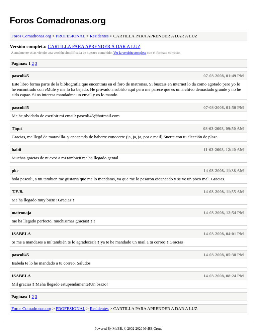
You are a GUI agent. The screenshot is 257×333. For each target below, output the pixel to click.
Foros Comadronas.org (58, 20)
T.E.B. (17, 191)
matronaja (21, 212)
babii (16, 149)
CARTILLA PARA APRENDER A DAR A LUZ (94, 46)
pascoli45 (20, 75)
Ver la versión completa (129, 52)
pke (15, 170)
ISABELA (21, 233)
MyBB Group (152, 328)
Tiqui (17, 128)
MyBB (117, 328)
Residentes (99, 35)
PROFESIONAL (70, 35)
